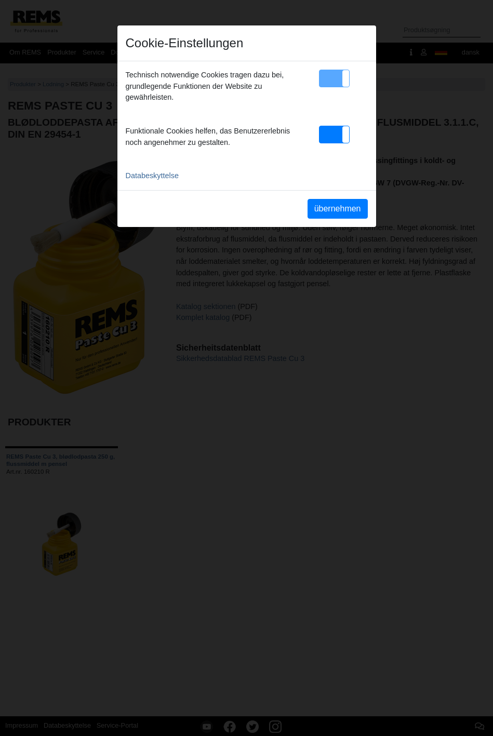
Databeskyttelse (152, 175)
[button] (334, 78)
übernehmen (337, 208)
